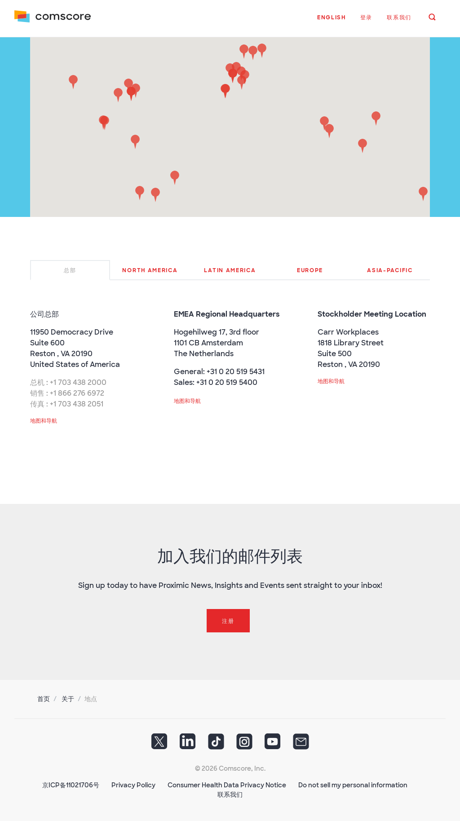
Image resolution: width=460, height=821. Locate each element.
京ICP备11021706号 (70, 785)
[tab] (70, 270)
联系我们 (230, 794)
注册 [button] (228, 621)
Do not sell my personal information (352, 785)
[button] (331, 22)
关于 (68, 699)
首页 (43, 699)
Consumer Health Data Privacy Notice (227, 785)
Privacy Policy (133, 785)
